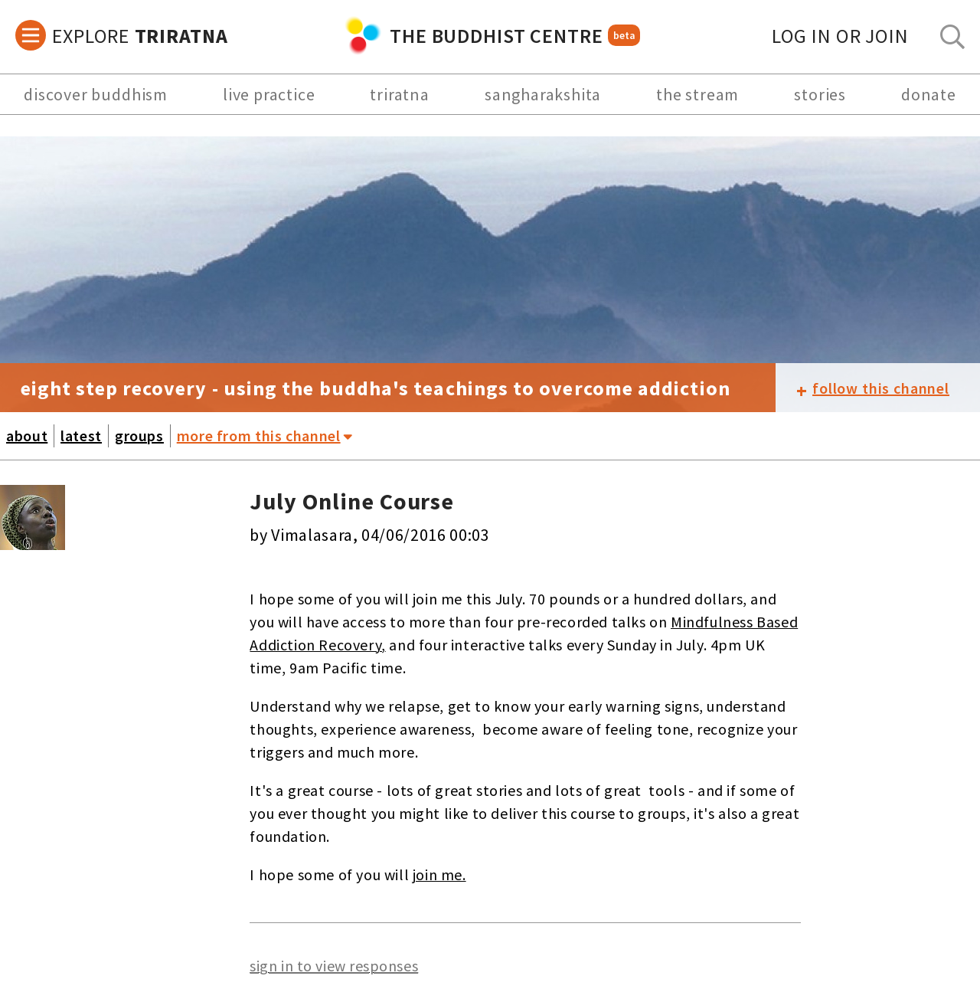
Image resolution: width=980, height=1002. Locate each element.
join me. (439, 874)
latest (81, 435)
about (26, 435)
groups (139, 435)
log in (840, 36)
